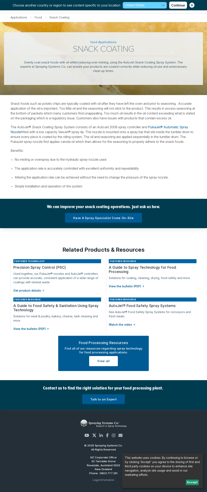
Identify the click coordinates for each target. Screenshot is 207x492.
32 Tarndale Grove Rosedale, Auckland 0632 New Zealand (103, 465)
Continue (178, 5)
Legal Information (103, 479)
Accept (192, 482)
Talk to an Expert (103, 399)
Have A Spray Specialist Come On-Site (103, 218)
